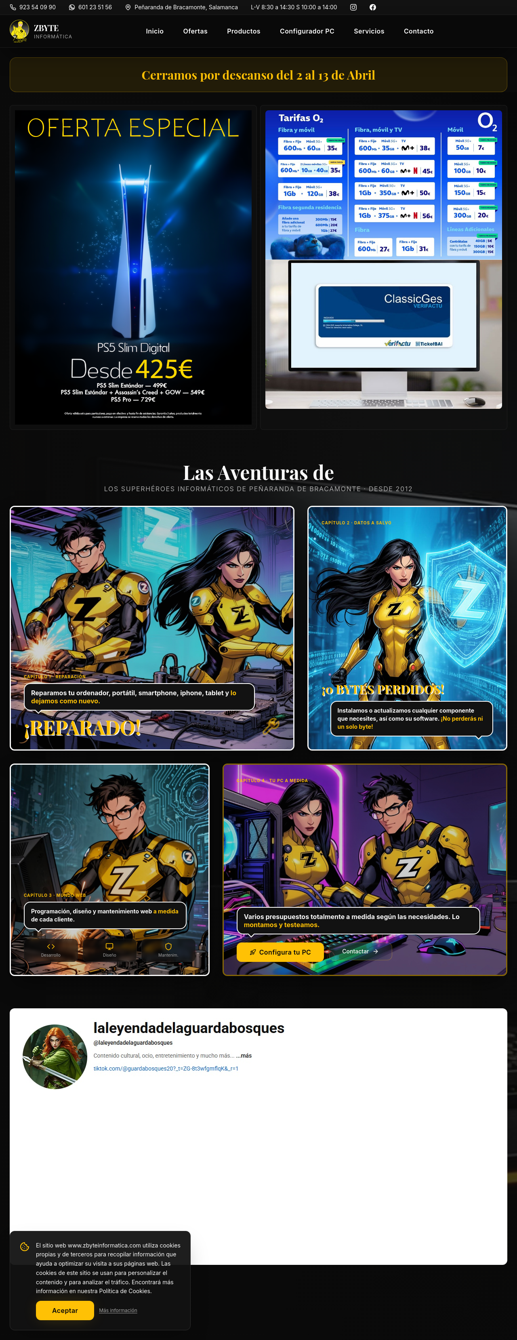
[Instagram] (353, 7)
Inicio (155, 31)
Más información (118, 1310)
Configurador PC (307, 31)
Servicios (369, 31)
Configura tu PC (280, 952)
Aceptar (65, 1310)
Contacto (419, 31)
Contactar (360, 951)
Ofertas (195, 31)
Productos (244, 31)
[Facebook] (373, 7)
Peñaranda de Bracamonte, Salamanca (186, 7)
